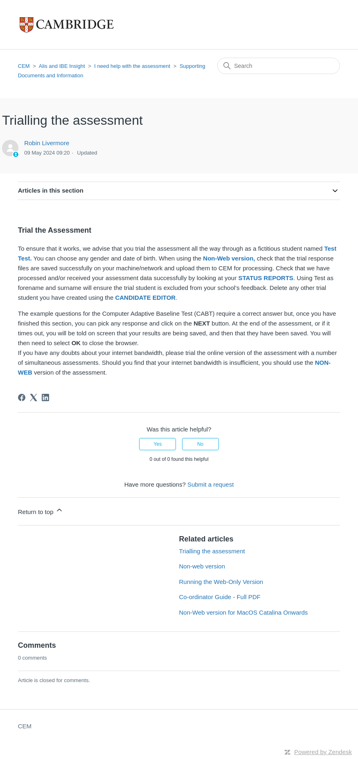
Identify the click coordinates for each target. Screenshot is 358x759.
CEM (24, 66)
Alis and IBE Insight (62, 66)
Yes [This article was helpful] (158, 444)
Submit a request (210, 484)
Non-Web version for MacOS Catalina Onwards (243, 612)
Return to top (40, 510)
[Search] (278, 66)
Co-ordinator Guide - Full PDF (220, 596)
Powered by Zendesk (323, 751)
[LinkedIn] (45, 397)
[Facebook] (21, 397)
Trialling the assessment (212, 551)
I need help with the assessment (132, 66)
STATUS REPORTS (265, 277)
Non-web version (202, 566)
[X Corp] (33, 397)
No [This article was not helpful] (200, 444)
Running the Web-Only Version (221, 581)
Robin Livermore (46, 142)
